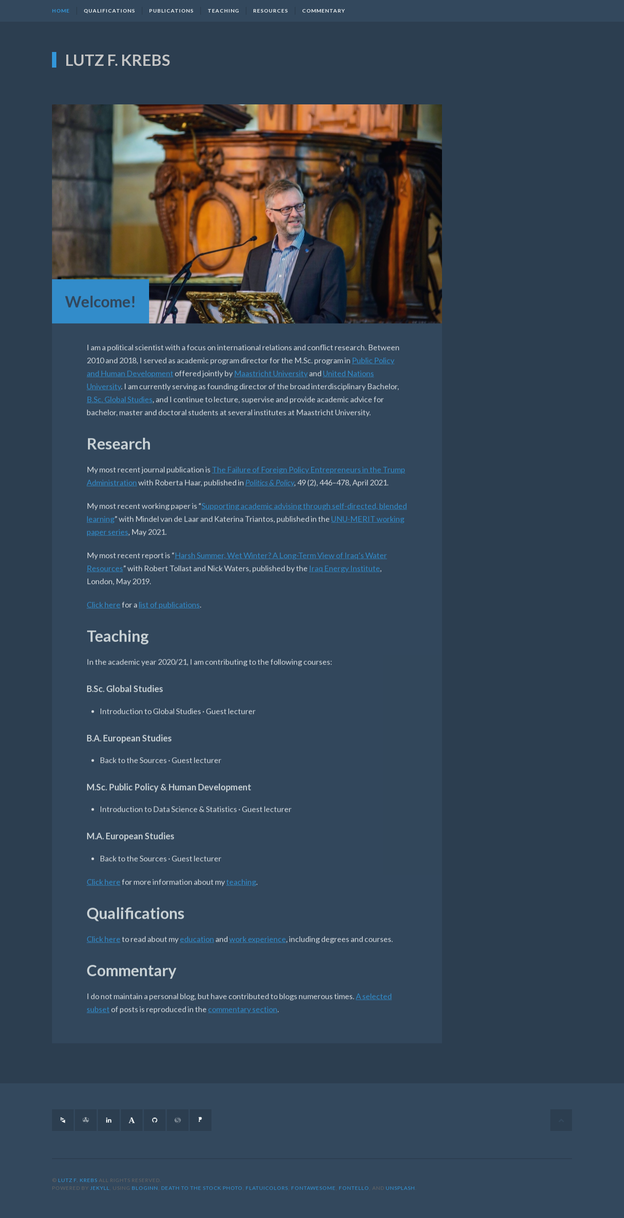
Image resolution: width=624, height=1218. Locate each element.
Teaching (223, 10)
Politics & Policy (269, 476)
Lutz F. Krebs (117, 58)
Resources (270, 10)
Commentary (323, 10)
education (197, 932)
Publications (171, 10)
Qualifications (109, 10)
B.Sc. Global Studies (120, 393)
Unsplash (400, 1188)
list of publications (169, 598)
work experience (257, 932)
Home (61, 10)
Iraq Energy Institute (344, 562)
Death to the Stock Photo (202, 1188)
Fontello (354, 1188)
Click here (103, 598)
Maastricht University (271, 367)
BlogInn (145, 1188)
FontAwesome (313, 1188)
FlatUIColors (267, 1188)
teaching (241, 875)
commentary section (242, 1002)
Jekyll (100, 1188)
